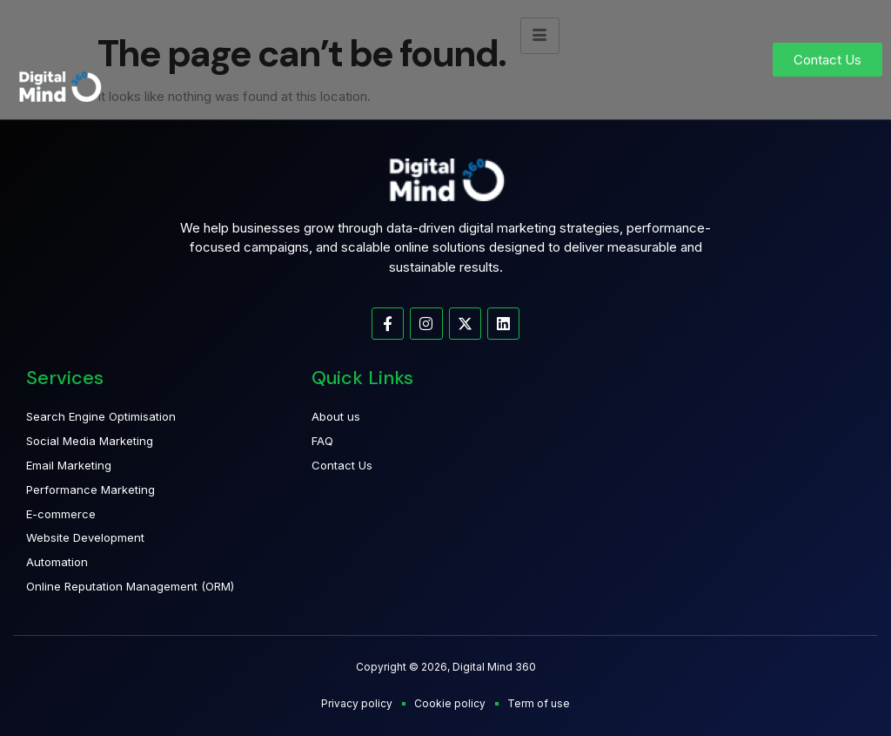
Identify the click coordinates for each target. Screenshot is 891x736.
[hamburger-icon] (539, 35)
